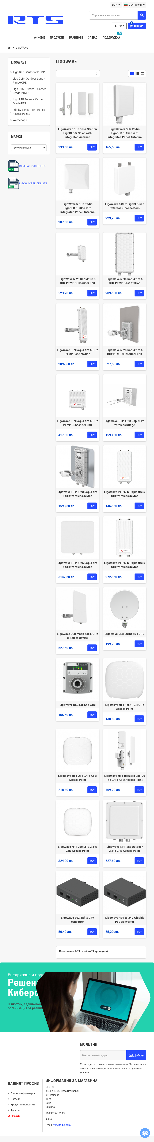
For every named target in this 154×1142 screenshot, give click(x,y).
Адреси (15, 1110)
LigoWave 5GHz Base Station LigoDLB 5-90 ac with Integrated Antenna (77, 133)
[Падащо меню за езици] (134, 5)
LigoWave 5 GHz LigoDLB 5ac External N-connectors (124, 206)
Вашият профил (23, 1083)
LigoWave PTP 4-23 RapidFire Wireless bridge (125, 423)
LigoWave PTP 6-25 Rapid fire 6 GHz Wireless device (77, 565)
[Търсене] (117, 15)
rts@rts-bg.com (62, 1124)
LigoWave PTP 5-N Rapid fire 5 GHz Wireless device (124, 494)
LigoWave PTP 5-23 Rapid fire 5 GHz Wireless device (77, 494)
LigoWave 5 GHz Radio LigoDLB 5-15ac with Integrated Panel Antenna (124, 133)
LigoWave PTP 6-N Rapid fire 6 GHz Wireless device (124, 565)
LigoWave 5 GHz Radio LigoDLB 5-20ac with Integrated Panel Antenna (77, 208)
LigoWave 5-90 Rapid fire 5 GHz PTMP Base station (125, 281)
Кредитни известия (23, 1104)
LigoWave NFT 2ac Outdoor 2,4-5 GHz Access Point (124, 848)
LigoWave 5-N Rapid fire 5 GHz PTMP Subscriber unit (77, 423)
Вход (119, 26)
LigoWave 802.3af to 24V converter (77, 919)
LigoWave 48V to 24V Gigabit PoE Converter (124, 919)
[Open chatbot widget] (145, 1133)
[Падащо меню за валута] (116, 5)
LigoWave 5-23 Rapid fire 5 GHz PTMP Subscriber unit (125, 352)
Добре (136, 1055)
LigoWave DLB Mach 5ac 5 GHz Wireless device (77, 635)
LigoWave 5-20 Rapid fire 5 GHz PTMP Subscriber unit (77, 281)
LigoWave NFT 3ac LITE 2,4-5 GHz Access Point (77, 848)
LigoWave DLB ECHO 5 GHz (77, 704)
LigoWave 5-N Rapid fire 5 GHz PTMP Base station (77, 352)
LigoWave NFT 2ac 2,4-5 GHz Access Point (77, 777)
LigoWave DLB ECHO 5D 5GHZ (125, 633)
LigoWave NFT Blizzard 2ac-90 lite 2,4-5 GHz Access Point (124, 777)
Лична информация (23, 1093)
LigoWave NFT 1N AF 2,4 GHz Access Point (124, 706)
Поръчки (16, 1098)
